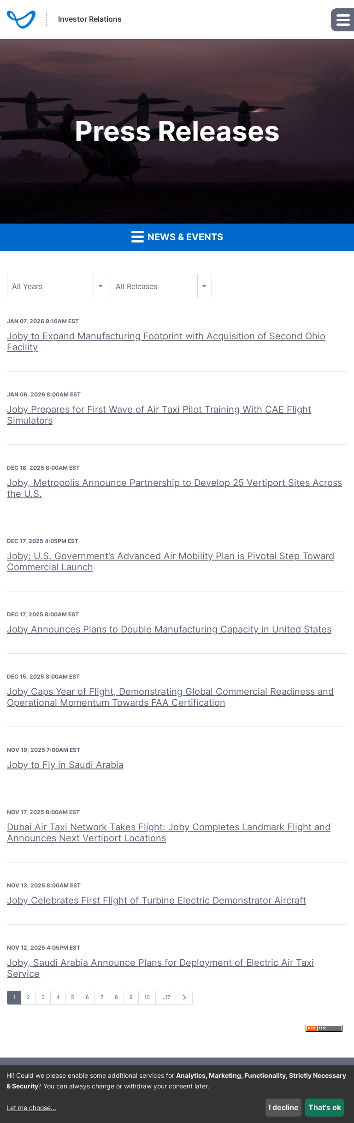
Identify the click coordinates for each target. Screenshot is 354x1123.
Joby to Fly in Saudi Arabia (65, 764)
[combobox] (57, 286)
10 (147, 997)
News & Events (177, 236)
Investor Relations (90, 19)
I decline (284, 1107)
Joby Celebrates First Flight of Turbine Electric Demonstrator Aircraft (156, 900)
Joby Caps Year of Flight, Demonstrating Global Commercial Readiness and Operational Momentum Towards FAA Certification (170, 697)
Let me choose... (31, 1107)
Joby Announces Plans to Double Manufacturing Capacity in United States (169, 629)
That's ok (324, 1107)
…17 (165, 997)
